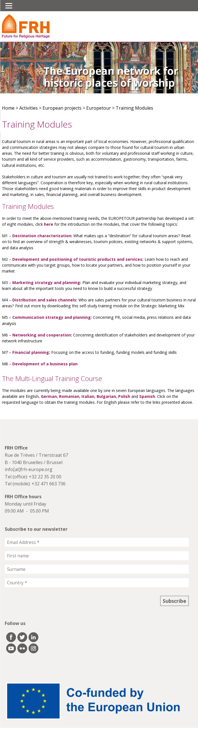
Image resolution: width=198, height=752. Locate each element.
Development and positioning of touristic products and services (77, 259)
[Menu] (9, 5)
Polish (124, 396)
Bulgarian (106, 396)
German (49, 396)
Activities (28, 108)
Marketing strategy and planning (46, 282)
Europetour (98, 108)
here (48, 224)
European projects (62, 108)
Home (8, 108)
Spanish (147, 396)
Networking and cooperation (41, 335)
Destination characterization (41, 235)
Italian (87, 396)
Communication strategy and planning (51, 317)
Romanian (69, 396)
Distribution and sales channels (44, 300)
